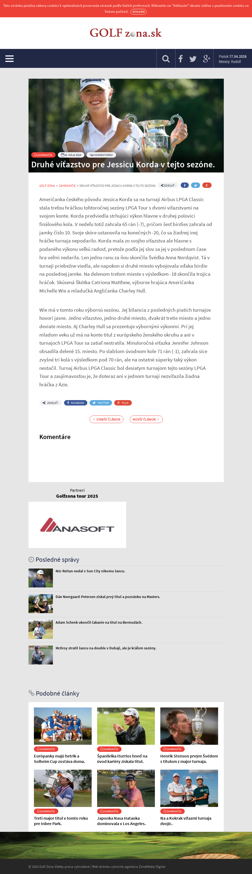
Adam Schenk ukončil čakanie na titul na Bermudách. (99, 622)
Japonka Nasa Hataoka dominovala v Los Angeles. (121, 820)
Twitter (101, 403)
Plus (123, 403)
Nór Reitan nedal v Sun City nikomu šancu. (90, 571)
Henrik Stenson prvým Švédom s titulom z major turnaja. (189, 758)
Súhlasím (138, 12)
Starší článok (106, 419)
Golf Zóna (47, 186)
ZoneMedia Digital (152, 866)
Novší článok (146, 419)
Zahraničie (43, 155)
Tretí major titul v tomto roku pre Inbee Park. (61, 820)
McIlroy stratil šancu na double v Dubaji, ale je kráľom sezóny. (106, 648)
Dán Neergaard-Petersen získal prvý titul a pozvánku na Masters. (108, 596)
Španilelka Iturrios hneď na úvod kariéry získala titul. (122, 758)
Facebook (75, 403)
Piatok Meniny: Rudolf (233, 59)
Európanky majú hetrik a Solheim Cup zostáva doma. (59, 758)
